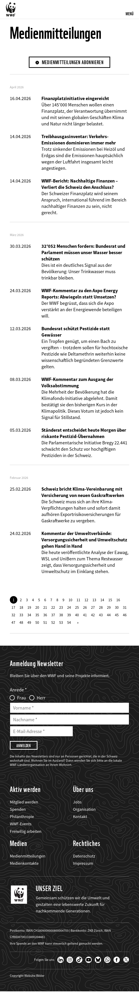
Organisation (84, 810)
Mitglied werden (24, 803)
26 (85, 607)
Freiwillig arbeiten (25, 832)
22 (53, 607)
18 (21, 607)
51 (45, 623)
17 (13, 607)
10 (70, 600)
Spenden (18, 810)
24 (69, 607)
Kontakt (80, 818)
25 (77, 607)
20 (37, 607)
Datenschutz (84, 857)
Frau (21, 698)
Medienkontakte (24, 864)
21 (45, 607)
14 (102, 600)
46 (125, 615)
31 (125, 607)
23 (61, 607)
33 (21, 615)
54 (69, 623)
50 (37, 623)
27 (93, 607)
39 (69, 615)
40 (77, 615)
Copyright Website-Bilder (27, 977)
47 (13, 623)
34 (29, 615)
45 (117, 615)
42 (93, 615)
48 (21, 623)
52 (53, 623)
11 (78, 600)
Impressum (83, 864)
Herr (41, 698)
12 (86, 600)
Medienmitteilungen (27, 857)
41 (85, 615)
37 (53, 615)
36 (45, 615)
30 (117, 607)
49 (29, 623)
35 (37, 615)
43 (101, 615)
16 (118, 600)
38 (61, 615)
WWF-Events (21, 825)
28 (101, 607)
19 (29, 607)
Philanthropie (22, 818)
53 (61, 623)
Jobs (77, 803)
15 (110, 600)
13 (94, 600)
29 (109, 607)
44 (109, 615)
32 (13, 615)
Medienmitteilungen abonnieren (73, 62)
